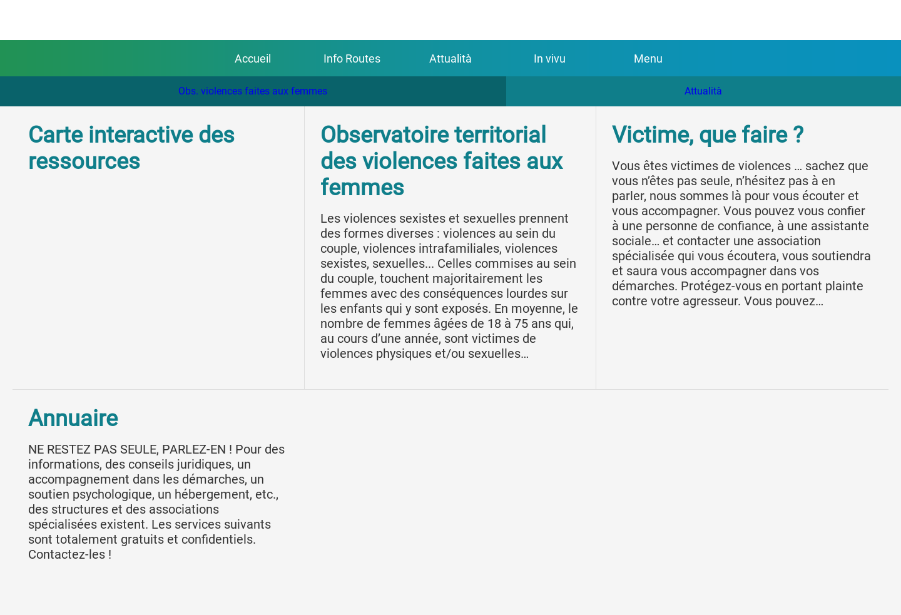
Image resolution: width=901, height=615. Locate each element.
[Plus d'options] (648, 58)
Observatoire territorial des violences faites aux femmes (441, 161)
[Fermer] (25, 20)
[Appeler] (876, 20)
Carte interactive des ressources (131, 148)
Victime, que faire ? (707, 135)
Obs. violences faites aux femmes (252, 91)
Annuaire (73, 418)
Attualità (703, 91)
